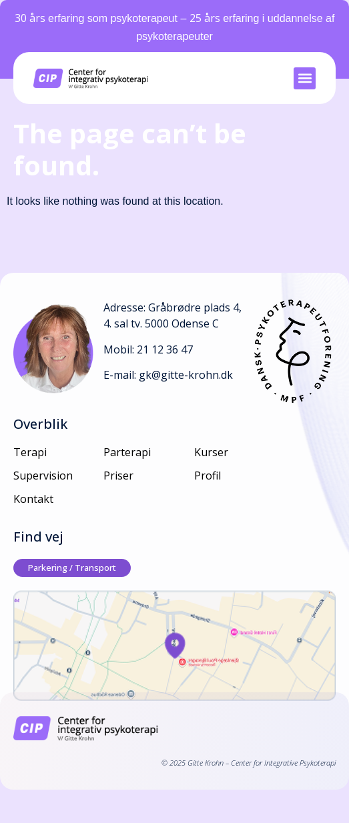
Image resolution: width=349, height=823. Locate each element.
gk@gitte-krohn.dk (186, 374)
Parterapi (127, 452)
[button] (305, 78)
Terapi (30, 452)
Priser (118, 475)
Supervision (43, 475)
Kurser (211, 452)
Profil (207, 475)
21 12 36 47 (165, 349)
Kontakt (33, 499)
